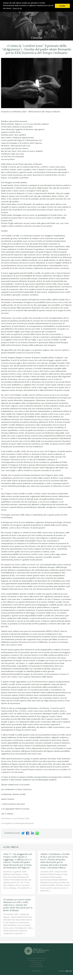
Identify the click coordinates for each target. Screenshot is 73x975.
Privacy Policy (36, 971)
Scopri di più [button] (17, 8)
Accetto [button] (62, 6)
